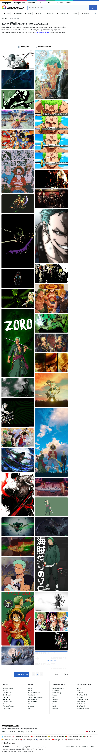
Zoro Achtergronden (29, 740)
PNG (49, 3)
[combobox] (58, 7)
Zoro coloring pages (42, 32)
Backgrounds (19, 3)
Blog (22, 732)
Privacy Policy (69, 746)
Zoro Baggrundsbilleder (22, 736)
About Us (4, 732)
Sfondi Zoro (89, 736)
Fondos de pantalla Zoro (11, 740)
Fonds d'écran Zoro (44, 740)
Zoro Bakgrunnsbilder (73, 740)
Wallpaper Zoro (58, 740)
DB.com (29, 732)
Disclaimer (85, 746)
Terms (78, 746)
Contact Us (12, 732)
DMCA (92, 746)
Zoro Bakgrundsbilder (57, 736)
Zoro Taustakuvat (9, 743)
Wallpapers (6, 3)
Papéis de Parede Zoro (75, 736)
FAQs (18, 732)
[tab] (23, 47)
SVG (40, 3)
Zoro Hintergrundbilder (40, 736)
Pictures (31, 3)
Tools (68, 3)
